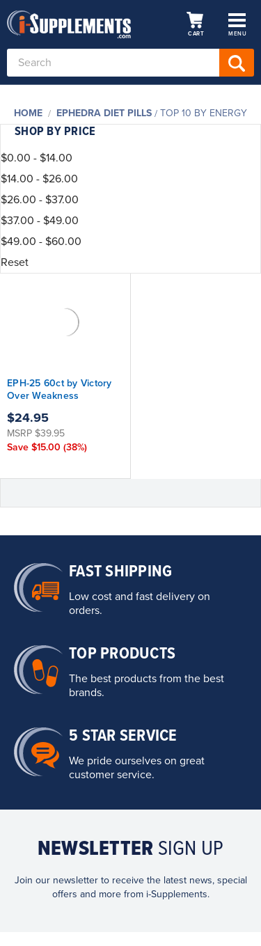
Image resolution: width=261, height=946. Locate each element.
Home (28, 113)
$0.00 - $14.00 (36, 158)
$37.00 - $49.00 (40, 221)
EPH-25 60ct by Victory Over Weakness (59, 389)
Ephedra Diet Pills (104, 113)
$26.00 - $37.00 (40, 200)
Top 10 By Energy (203, 113)
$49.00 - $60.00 (41, 242)
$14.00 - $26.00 (39, 179)
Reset (15, 262)
